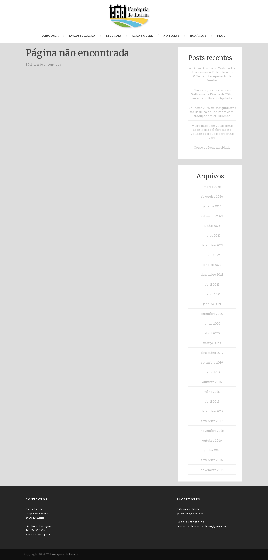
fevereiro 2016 (212, 460)
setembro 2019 (212, 362)
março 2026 (212, 187)
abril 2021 (212, 284)
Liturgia (113, 35)
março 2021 (212, 294)
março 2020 (212, 343)
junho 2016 (212, 450)
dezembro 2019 (212, 353)
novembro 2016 (212, 431)
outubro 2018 (212, 382)
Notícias (171, 35)
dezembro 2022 (212, 245)
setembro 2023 (212, 216)
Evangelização (82, 35)
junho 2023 (212, 226)
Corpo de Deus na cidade (212, 147)
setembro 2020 (212, 314)
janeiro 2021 (212, 304)
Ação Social (142, 35)
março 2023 (212, 235)
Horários (198, 35)
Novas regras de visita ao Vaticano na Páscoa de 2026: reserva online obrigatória (212, 94)
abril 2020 (212, 333)
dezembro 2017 (212, 411)
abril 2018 (212, 401)
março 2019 (212, 372)
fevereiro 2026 (212, 196)
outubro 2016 (212, 440)
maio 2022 (212, 255)
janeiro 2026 (212, 206)
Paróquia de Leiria (64, 554)
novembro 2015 (212, 470)
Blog (221, 35)
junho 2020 (212, 323)
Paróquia (50, 35)
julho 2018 (212, 392)
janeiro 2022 (212, 265)
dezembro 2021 (212, 274)
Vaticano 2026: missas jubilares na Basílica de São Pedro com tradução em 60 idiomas (212, 112)
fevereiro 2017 (212, 421)
